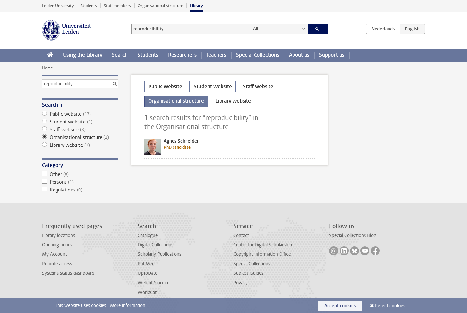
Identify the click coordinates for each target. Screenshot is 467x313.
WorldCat (147, 292)
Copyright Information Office (262, 254)
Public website (80, 114)
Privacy (241, 283)
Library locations (58, 235)
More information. (128, 305)
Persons (80, 182)
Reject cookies (390, 306)
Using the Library (82, 55)
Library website (80, 145)
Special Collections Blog (352, 235)
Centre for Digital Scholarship (263, 245)
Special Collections (257, 55)
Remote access (57, 264)
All (255, 29)
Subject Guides (248, 273)
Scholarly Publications (159, 254)
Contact (241, 235)
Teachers (216, 55)
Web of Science (153, 283)
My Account (54, 254)
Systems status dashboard (68, 273)
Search (120, 55)
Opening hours (57, 245)
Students (88, 5)
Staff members (117, 5)
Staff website (80, 129)
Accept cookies (340, 306)
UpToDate (147, 273)
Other (80, 174)
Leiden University (58, 5)
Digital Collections (155, 245)
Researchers (182, 55)
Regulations (80, 189)
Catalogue (148, 235)
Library (196, 5)
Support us (331, 55)
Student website (80, 121)
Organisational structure (160, 5)
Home (47, 68)
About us (299, 55)
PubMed (146, 264)
